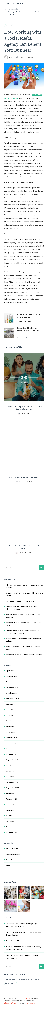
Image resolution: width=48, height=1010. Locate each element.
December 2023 (12, 777)
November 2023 (12, 782)
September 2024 (12, 760)
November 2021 (12, 827)
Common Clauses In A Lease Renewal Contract (24, 654)
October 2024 (11, 754)
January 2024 (11, 771)
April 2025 (10, 726)
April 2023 (10, 793)
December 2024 (12, 749)
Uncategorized (12, 865)
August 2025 (11, 704)
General (9, 26)
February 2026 (11, 676)
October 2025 (11, 693)
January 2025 (11, 743)
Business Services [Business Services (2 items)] (25, 980)
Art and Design (12, 848)
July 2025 (9, 710)
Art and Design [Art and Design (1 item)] (10, 980)
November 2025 (12, 687)
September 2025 (12, 698)
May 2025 (9, 721)
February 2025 (11, 737)
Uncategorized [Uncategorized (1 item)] (10, 983)
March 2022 (10, 816)
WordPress (31, 1003)
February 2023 (11, 799)
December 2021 (12, 821)
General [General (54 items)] (38, 980)
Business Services (13, 854)
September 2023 (12, 788)
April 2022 (10, 810)
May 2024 (9, 765)
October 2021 (11, 832)
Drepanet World (15, 3)
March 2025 (10, 732)
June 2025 (10, 715)
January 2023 (11, 804)
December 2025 (12, 682)
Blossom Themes (10, 1003)
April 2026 (10, 671)
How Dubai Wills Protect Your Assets (24, 477)
